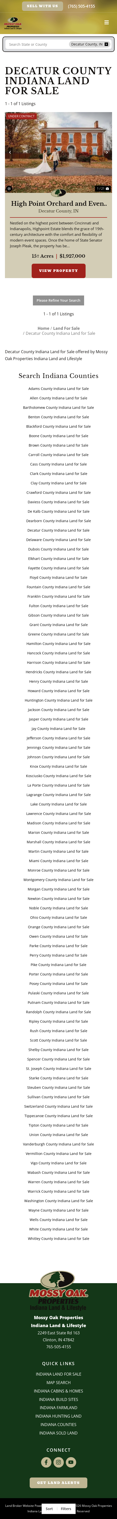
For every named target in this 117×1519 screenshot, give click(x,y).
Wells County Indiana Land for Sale (59, 1219)
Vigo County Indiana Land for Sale (59, 1163)
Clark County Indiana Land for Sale (58, 473)
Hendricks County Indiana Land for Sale (58, 672)
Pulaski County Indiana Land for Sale (58, 993)
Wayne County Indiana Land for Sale (58, 1210)
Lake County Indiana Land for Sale (58, 804)
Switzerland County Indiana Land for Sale (58, 1106)
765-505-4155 (58, 1347)
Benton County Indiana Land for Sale (58, 417)
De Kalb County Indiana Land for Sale (59, 511)
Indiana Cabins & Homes (58, 1391)
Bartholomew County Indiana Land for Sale (58, 407)
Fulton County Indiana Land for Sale (58, 605)
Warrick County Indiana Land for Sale (58, 1191)
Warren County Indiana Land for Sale (58, 1182)
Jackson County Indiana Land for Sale (58, 709)
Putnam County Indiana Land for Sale (59, 1002)
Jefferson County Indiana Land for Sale (58, 738)
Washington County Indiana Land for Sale (58, 1200)
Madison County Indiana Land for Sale (58, 823)
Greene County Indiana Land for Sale (58, 634)
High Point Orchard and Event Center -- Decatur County (58, 203)
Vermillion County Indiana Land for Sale (59, 1153)
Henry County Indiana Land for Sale (58, 681)
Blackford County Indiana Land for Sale (58, 426)
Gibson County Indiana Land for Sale (58, 615)
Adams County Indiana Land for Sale (58, 388)
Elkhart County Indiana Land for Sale (58, 558)
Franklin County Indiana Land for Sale (58, 596)
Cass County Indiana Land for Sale (58, 464)
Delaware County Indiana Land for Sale (58, 539)
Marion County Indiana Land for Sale (58, 832)
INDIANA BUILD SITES (58, 1399)
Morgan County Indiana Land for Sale (59, 889)
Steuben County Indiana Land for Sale (58, 1087)
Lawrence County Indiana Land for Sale (58, 813)
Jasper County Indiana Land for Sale (58, 719)
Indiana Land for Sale (58, 1374)
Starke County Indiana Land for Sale (58, 1078)
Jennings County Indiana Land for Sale (58, 747)
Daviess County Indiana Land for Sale (58, 502)
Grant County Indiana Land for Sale (58, 624)
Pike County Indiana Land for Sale (58, 964)
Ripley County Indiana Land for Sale (58, 1021)
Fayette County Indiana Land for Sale (58, 568)
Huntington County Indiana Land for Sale (59, 700)
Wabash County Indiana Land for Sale (58, 1172)
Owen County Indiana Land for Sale (58, 936)
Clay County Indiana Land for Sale (59, 483)
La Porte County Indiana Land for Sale (58, 785)
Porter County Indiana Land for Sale (58, 974)
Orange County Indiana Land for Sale (58, 927)
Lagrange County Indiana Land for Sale (58, 794)
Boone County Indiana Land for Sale (58, 435)
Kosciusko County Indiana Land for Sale (58, 775)
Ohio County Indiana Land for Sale (58, 917)
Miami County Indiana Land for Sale (58, 860)
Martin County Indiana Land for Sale (58, 851)
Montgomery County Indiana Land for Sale (58, 879)
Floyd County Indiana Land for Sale (58, 577)
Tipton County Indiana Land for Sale (58, 1125)
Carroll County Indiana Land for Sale (58, 454)
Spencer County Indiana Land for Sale (58, 1059)
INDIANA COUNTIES (58, 1424)
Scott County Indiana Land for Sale (58, 1040)
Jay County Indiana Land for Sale (58, 728)
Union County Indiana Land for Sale (58, 1134)
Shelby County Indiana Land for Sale (58, 1049)
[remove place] (106, 44)
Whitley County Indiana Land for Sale (58, 1238)
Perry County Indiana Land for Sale (58, 955)
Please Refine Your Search (58, 300)
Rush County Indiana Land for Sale (58, 1030)
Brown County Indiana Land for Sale (58, 445)
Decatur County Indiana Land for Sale (58, 530)
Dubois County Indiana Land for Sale (58, 549)
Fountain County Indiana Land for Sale (58, 587)
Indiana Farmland (58, 1407)
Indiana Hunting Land (58, 1416)
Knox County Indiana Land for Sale (58, 766)
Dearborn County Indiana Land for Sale (58, 520)
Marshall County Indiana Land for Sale (58, 842)
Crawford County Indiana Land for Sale (58, 492)
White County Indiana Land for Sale (58, 1229)
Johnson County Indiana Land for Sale (58, 757)
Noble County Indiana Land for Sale (58, 908)
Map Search (59, 1382)
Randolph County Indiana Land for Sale (58, 1012)
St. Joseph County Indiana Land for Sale (58, 1068)
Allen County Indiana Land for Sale (58, 398)
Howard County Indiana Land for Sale (59, 690)
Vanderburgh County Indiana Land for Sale (58, 1144)
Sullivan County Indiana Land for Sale (58, 1097)
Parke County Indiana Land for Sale (58, 945)
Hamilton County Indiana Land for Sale (58, 643)
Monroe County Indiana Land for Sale (59, 870)
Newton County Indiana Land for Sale (59, 898)
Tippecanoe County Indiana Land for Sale (58, 1115)
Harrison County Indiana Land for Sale (58, 662)
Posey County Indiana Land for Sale (58, 983)
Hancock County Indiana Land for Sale (58, 653)
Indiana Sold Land (58, 1433)
